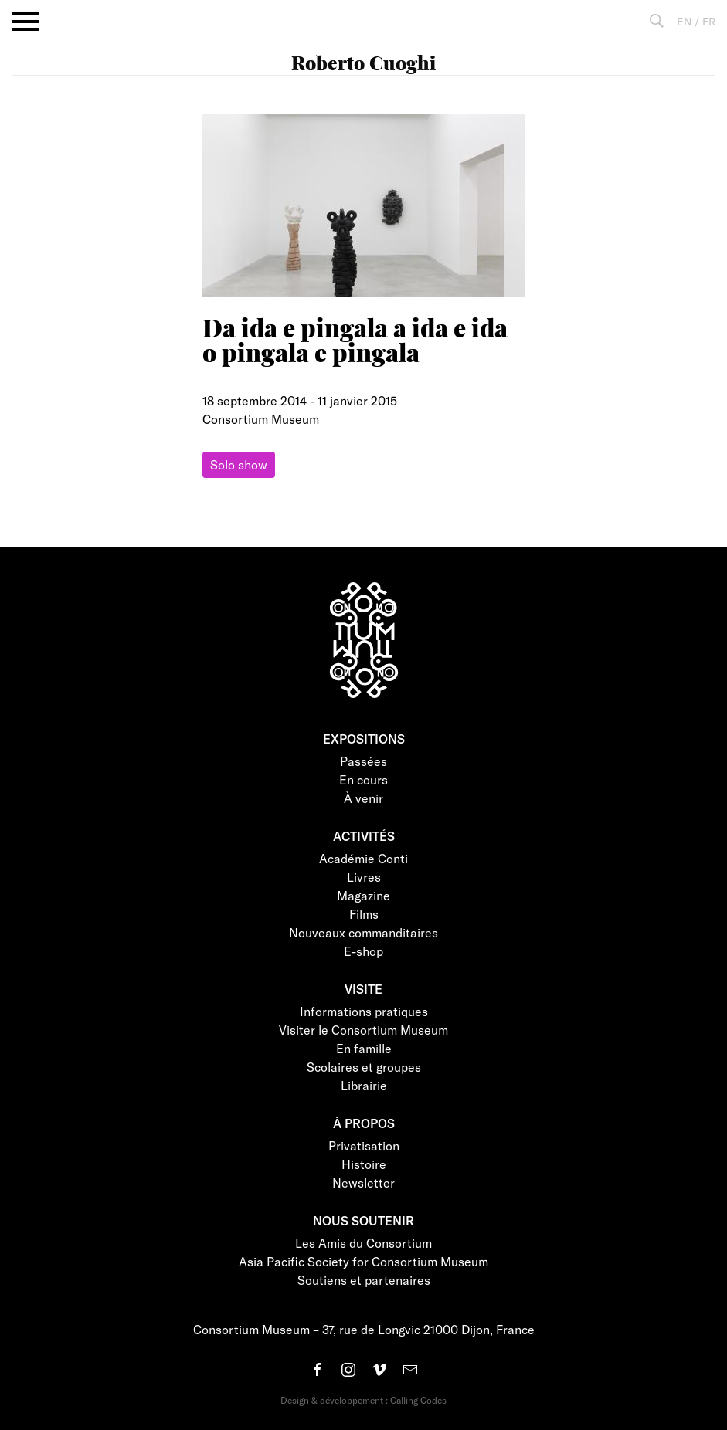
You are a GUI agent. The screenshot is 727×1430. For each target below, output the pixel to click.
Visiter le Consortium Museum (363, 1029)
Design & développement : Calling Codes (363, 1399)
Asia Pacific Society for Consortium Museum (363, 1261)
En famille (364, 1048)
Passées (363, 761)
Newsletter (363, 1182)
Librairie (364, 1085)
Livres (364, 876)
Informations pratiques (364, 1011)
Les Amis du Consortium (363, 1242)
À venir (363, 798)
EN (684, 21)
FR (708, 21)
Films (364, 913)
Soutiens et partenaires (363, 1279)
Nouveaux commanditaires (363, 932)
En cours (363, 779)
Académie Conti (363, 858)
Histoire (363, 1164)
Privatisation (363, 1145)
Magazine (363, 895)
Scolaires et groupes (364, 1066)
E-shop (363, 951)
